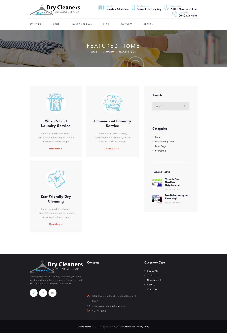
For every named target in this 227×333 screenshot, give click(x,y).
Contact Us (152, 275)
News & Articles (155, 280)
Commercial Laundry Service (112, 123)
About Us (151, 284)
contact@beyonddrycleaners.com (109, 305)
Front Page (160, 146)
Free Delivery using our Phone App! (176, 197)
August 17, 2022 (172, 203)
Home (94, 52)
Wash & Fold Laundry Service (56, 123)
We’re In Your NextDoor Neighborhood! (172, 182)
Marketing (160, 150)
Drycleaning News (164, 141)
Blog (157, 136)
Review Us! (152, 270)
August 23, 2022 (172, 189)
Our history (153, 289)
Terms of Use (124, 326)
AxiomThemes (85, 326)
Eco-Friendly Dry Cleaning (56, 199)
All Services (108, 52)
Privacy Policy (142, 326)
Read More (54, 148)
